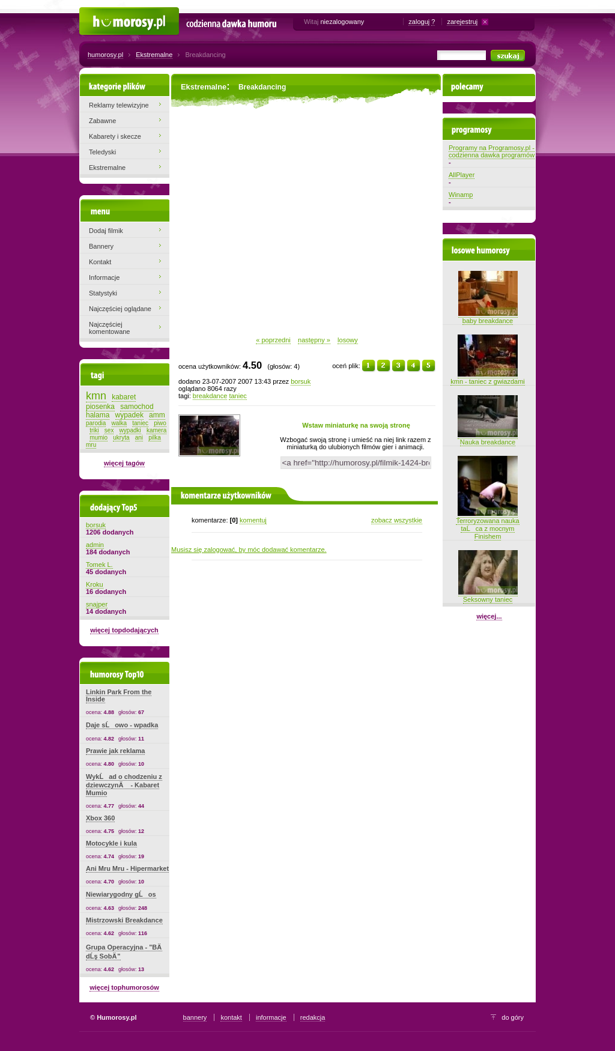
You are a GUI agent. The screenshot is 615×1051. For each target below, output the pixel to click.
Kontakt (100, 261)
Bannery (101, 246)
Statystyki (103, 293)
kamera (156, 430)
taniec (237, 395)
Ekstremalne (154, 54)
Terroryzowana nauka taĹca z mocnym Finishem (487, 525)
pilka (154, 437)
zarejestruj (462, 21)
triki (94, 430)
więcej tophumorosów (124, 987)
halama (97, 415)
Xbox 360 (100, 818)
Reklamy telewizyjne (119, 105)
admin (95, 544)
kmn (96, 396)
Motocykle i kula (111, 843)
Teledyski (102, 152)
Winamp (461, 194)
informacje (271, 1017)
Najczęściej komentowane (109, 328)
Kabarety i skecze (115, 136)
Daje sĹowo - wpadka (122, 724)
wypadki (130, 430)
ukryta (121, 437)
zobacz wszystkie (396, 520)
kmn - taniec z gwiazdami (487, 378)
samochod (136, 406)
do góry (512, 1017)
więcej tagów (124, 463)
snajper (97, 604)
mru (91, 444)
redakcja (313, 1017)
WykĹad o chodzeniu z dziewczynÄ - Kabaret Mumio (124, 784)
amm (157, 415)
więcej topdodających (124, 630)
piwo (160, 423)
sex (109, 430)
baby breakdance (488, 317)
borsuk (301, 381)
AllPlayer (461, 174)
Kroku (94, 584)
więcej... (488, 616)
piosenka (100, 406)
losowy (348, 340)
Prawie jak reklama (115, 750)
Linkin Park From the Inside (118, 695)
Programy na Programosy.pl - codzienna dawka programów (492, 151)
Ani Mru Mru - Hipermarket (127, 868)
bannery (195, 1017)
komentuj (253, 520)
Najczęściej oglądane (120, 308)
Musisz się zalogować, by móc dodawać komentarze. (249, 549)
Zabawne (102, 120)
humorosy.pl (105, 54)
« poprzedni (273, 340)
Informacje (104, 277)
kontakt (230, 1017)
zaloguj (418, 21)
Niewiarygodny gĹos (121, 894)
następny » (314, 340)
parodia (96, 423)
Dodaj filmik (106, 230)
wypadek (129, 415)
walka (119, 423)
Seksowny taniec (488, 596)
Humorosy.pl (97, 13)
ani (139, 437)
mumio (98, 437)
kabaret (124, 397)
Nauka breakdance (488, 438)
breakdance (210, 395)
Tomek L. (99, 564)
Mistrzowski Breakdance (124, 920)
